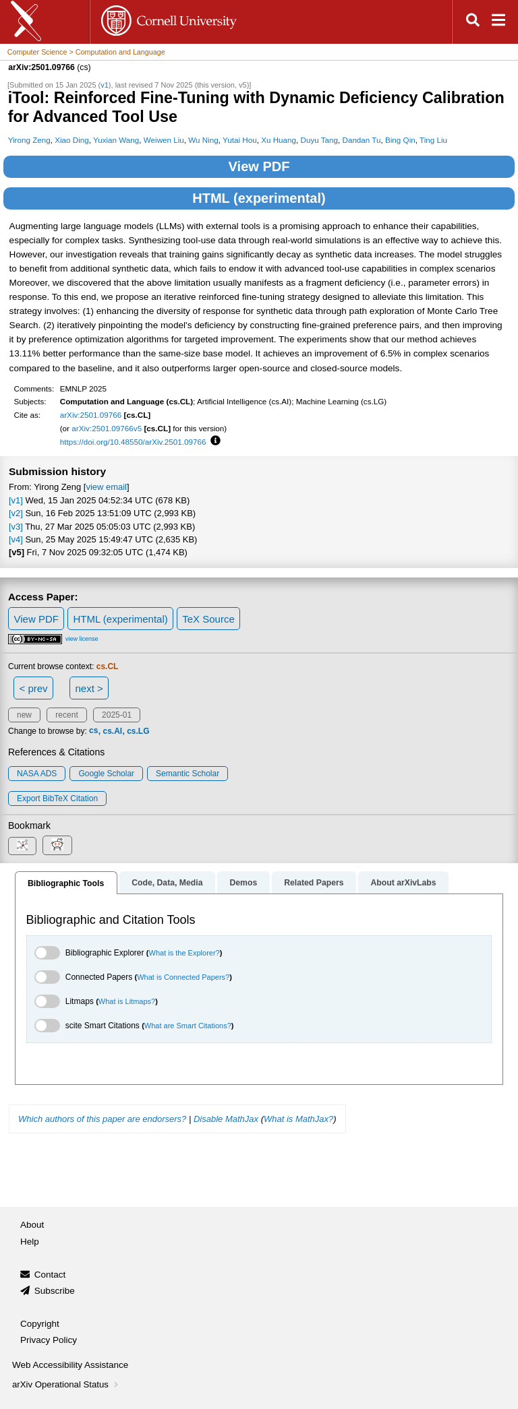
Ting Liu (433, 139)
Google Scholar (106, 773)
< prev (34, 688)
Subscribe (54, 1291)
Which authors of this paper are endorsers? (102, 1119)
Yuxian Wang (116, 139)
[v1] (16, 500)
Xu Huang (278, 139)
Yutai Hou (240, 139)
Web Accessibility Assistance (70, 1365)
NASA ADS (37, 773)
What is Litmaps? (126, 1001)
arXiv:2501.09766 (91, 414)
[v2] (16, 513)
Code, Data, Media (167, 882)
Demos (243, 882)
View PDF (259, 166)
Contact (50, 1275)
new (24, 715)
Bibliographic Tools (66, 883)
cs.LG (138, 731)
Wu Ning (203, 139)
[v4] (16, 539)
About (32, 1225)
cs (93, 731)
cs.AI (112, 731)
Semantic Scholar (187, 773)
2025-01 (117, 715)
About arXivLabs (403, 882)
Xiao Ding (72, 139)
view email (106, 487)
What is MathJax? (298, 1119)
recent (66, 715)
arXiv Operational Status (66, 1384)
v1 (104, 85)
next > (89, 688)
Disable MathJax (226, 1119)
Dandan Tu (361, 139)
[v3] (16, 527)
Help (29, 1241)
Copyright (39, 1324)
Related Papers (313, 882)
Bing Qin (400, 139)
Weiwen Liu (164, 139)
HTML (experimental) (258, 198)
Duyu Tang (319, 139)
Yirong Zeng (29, 139)
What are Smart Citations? (187, 1026)
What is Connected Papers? (183, 977)
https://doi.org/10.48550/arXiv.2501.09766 (133, 441)
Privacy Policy (48, 1340)
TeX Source (208, 619)
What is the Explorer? (184, 953)
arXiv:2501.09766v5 (106, 428)
